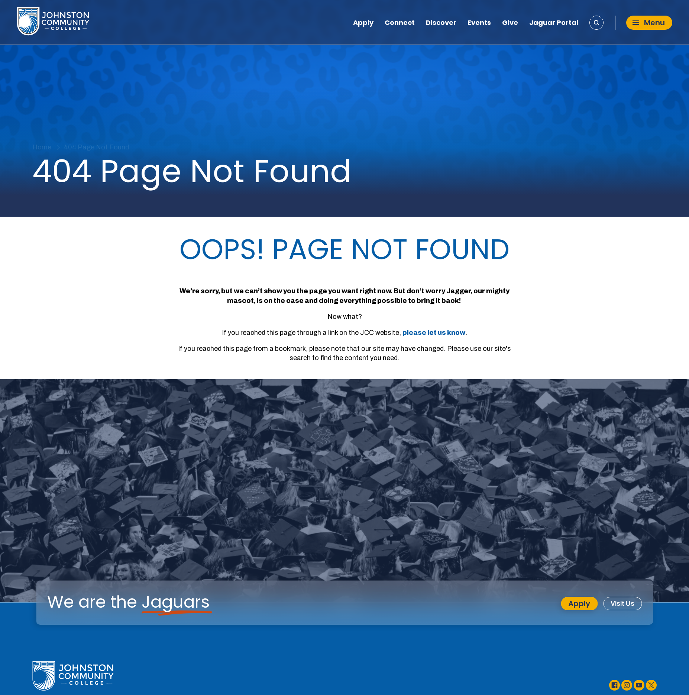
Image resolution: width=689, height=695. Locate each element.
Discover (441, 23)
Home (41, 147)
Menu (649, 22)
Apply (363, 23)
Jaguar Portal (553, 23)
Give (510, 23)
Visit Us (622, 603)
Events (479, 23)
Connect (400, 23)
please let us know (433, 332)
